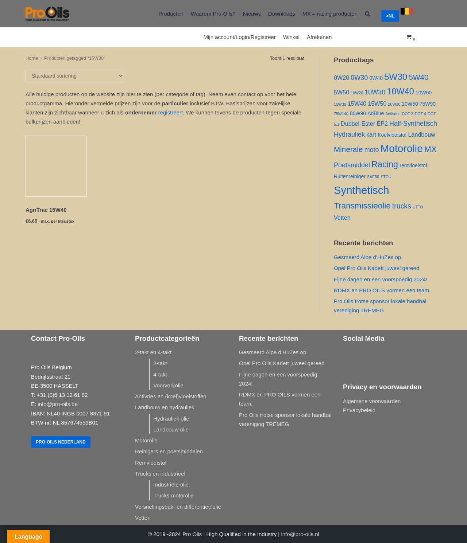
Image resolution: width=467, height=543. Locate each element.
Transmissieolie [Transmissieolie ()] (362, 205)
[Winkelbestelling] (75, 76)
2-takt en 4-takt (153, 352)
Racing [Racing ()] (384, 164)
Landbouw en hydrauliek (164, 407)
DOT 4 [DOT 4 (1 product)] (420, 114)
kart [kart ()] (371, 134)
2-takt (160, 363)
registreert (170, 112)
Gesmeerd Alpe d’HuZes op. (368, 257)
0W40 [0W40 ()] (375, 78)
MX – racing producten (330, 14)
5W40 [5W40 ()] (418, 77)
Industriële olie (171, 484)
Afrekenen (319, 37)
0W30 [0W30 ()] (359, 77)
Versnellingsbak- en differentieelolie (178, 507)
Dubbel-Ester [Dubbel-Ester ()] (358, 123)
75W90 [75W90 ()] (428, 104)
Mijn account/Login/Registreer (240, 37)
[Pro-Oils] (47, 14)
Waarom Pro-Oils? (213, 14)
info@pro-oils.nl (300, 534)
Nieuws (252, 14)
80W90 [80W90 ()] (358, 113)
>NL (390, 16)
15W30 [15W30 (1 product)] (340, 104)
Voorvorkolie (168, 385)
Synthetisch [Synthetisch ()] (361, 190)
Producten (170, 14)
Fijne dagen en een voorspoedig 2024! (380, 279)
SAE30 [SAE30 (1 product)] (373, 177)
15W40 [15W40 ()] (357, 103)
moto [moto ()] (371, 149)
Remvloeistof (151, 463)
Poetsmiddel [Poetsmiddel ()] (352, 165)
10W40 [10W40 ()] (400, 91)
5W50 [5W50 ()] (341, 92)
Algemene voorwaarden (372, 401)
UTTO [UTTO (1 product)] (418, 207)
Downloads (281, 14)
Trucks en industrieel (160, 473)
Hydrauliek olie (171, 418)
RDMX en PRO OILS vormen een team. (382, 290)
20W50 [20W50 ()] (410, 104)
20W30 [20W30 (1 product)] (394, 104)
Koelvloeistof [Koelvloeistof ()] (392, 135)
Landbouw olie (171, 429)
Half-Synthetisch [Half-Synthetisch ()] (413, 123)
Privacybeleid (359, 410)
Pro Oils (192, 534)
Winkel (291, 37)
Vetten (143, 518)
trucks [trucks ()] (401, 206)
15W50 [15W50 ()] (377, 103)
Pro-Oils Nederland (61, 442)
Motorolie (146, 440)
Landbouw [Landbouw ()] (421, 134)
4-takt (160, 374)
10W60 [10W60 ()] (424, 92)
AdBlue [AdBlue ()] (375, 113)
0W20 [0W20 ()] (341, 77)
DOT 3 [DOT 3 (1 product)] (407, 114)
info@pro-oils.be (57, 404)
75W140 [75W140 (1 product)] (341, 114)
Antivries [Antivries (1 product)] (392, 114)
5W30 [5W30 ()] (395, 77)
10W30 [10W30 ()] (374, 92)
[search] (367, 13)
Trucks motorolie (173, 495)
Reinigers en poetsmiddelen (169, 451)
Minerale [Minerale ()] (348, 149)
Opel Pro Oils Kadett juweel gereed (376, 268)
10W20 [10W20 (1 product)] (357, 93)
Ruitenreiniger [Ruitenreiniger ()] (350, 176)
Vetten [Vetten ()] (342, 217)
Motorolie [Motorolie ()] (402, 148)
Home (32, 58)
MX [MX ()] (430, 149)
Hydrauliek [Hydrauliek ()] (349, 134)
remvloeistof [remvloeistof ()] (413, 165)
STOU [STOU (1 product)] (386, 177)
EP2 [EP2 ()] (382, 123)
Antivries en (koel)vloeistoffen (171, 396)
